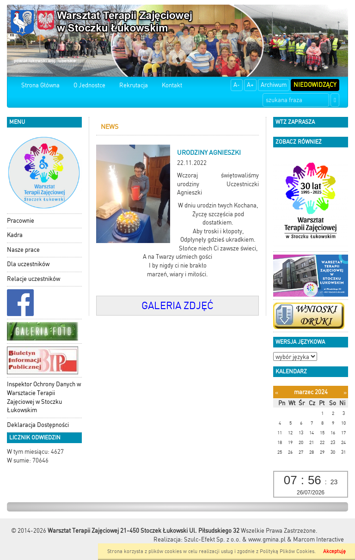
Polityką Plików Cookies (287, 551)
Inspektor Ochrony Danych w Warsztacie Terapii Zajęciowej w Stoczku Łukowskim (44, 397)
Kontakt (172, 85)
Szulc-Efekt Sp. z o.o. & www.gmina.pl (235, 539)
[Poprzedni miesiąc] (276, 392)
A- (236, 84)
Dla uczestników (28, 264)
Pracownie (20, 220)
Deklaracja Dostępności (38, 424)
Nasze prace (23, 249)
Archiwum (274, 84)
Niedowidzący (315, 84)
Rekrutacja (133, 85)
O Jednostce (89, 85)
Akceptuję (334, 551)
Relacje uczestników (33, 278)
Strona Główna (40, 85)
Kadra (15, 234)
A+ (250, 84)
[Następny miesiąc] (345, 392)
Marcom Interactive (318, 539)
